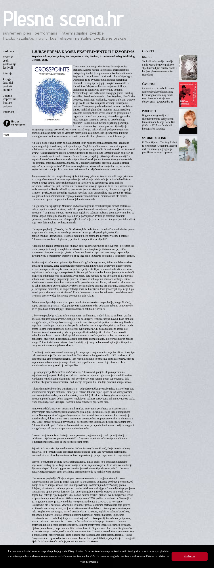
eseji (6, 60)
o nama (7, 95)
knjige (7, 79)
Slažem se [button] (189, 556)
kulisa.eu (8, 112)
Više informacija (89, 561)
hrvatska (8, 57)
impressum (9, 99)
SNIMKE (147, 138)
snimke (7, 89)
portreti (7, 86)
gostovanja (9, 64)
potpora (7, 106)
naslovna (8, 51)
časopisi (8, 82)
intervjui (8, 73)
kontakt (7, 102)
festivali (8, 67)
